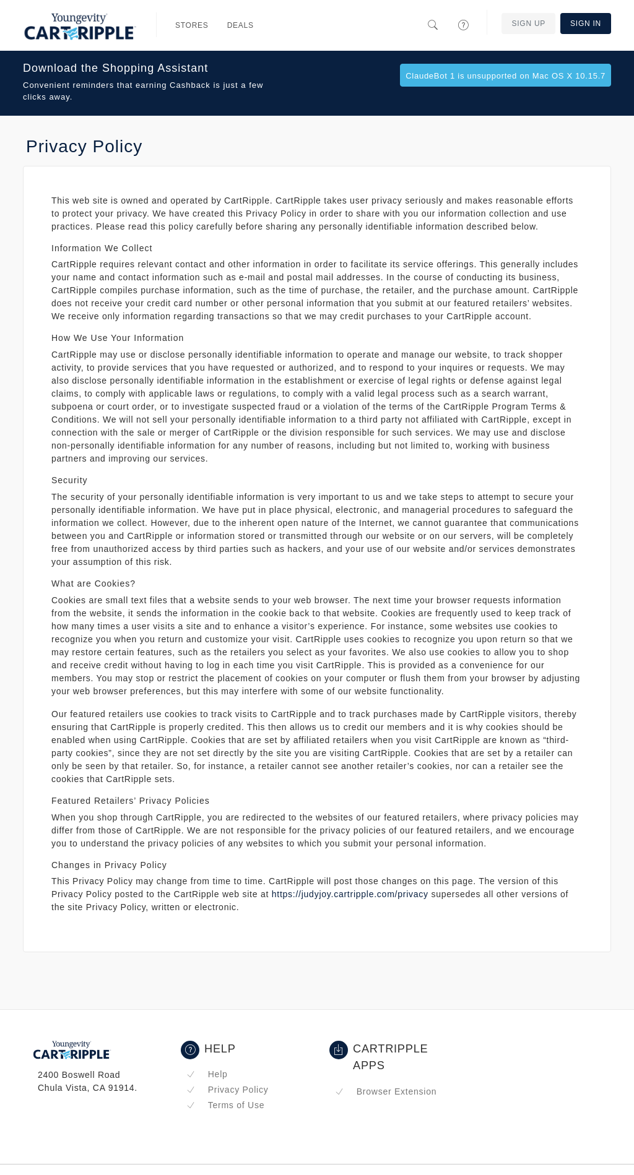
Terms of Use (225, 1105)
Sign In (585, 23)
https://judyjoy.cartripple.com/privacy (350, 894)
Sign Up (528, 23)
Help (207, 1074)
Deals (240, 25)
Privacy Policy (227, 1090)
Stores (192, 25)
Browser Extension (385, 1091)
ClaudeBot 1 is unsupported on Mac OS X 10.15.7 (506, 75)
